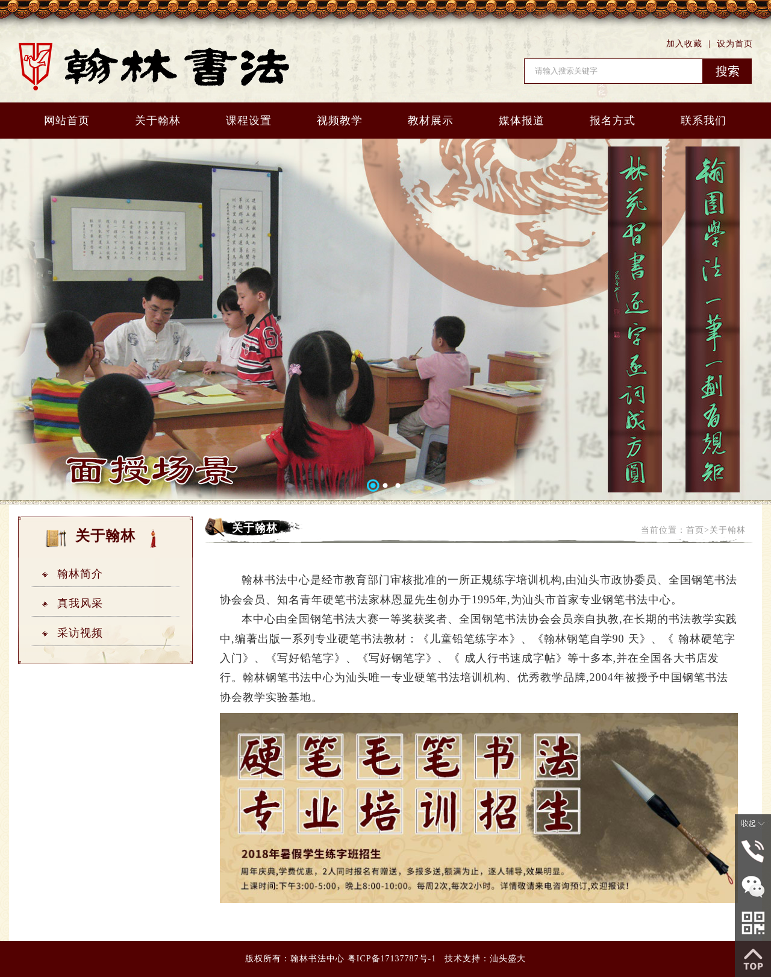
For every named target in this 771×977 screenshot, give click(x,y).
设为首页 (735, 43)
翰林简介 (80, 574)
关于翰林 (158, 121)
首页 (695, 530)
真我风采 (80, 603)
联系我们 (703, 121)
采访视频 (80, 633)
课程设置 (249, 121)
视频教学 (340, 121)
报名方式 (612, 121)
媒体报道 (522, 121)
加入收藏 (684, 43)
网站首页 (67, 121)
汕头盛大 (508, 958)
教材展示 (431, 121)
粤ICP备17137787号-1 (392, 958)
